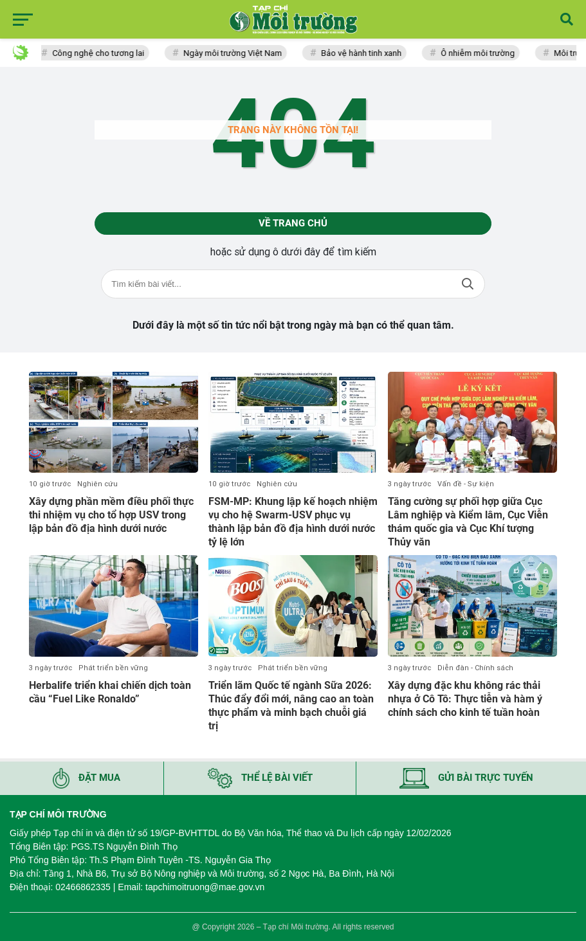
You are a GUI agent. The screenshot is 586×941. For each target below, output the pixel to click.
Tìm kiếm (468, 284)
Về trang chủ (293, 223)
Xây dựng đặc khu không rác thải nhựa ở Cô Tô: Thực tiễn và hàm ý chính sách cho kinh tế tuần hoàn (465, 698)
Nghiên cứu (97, 484)
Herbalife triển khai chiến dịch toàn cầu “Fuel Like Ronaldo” (110, 692)
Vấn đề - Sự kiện (465, 484)
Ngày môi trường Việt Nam (234, 53)
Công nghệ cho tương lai (100, 53)
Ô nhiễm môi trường (480, 53)
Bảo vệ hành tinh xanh (363, 53)
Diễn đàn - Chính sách (475, 668)
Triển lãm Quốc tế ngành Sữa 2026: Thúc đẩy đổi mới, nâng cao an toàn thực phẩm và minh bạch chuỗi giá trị (291, 705)
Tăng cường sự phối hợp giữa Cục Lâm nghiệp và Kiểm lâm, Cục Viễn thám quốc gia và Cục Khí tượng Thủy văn (468, 521)
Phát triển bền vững (113, 668)
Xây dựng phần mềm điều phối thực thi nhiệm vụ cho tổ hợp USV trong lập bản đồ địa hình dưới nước (111, 514)
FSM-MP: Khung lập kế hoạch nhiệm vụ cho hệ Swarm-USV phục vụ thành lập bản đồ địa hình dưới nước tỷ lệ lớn (293, 521)
